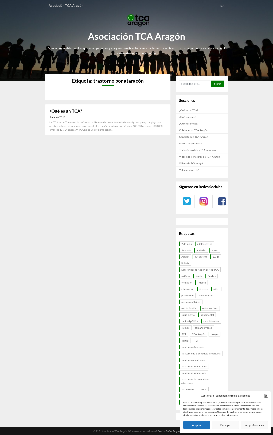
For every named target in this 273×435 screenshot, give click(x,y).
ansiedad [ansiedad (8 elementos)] (201, 250)
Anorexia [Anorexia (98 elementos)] (186, 250)
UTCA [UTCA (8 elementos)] (203, 389)
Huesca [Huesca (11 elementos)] (202, 282)
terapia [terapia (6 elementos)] (215, 334)
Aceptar (196, 425)
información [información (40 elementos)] (187, 289)
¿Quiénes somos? (188, 123)
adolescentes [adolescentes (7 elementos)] (204, 243)
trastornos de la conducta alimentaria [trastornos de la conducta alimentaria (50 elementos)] (195, 381)
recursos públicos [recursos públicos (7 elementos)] (191, 301)
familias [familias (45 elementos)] (212, 276)
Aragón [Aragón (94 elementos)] (185, 256)
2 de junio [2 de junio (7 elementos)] (186, 243)
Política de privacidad (190, 143)
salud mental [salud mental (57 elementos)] (188, 314)
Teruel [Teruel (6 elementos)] (185, 340)
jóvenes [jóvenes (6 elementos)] (204, 289)
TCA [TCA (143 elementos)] (183, 334)
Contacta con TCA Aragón (193, 136)
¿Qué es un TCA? (65, 111)
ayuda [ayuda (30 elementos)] (216, 256)
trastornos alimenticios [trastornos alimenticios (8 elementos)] (193, 372)
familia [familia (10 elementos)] (199, 276)
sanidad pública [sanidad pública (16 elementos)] (189, 321)
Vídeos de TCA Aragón (191, 163)
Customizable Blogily (168, 431)
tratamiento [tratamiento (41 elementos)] (187, 389)
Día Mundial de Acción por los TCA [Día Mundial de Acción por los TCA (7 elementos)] (200, 269)
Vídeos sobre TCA (189, 169)
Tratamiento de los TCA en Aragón (198, 150)
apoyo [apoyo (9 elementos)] (215, 250)
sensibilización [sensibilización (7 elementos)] (211, 321)
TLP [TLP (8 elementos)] (196, 340)
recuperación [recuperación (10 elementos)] (206, 295)
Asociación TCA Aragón (67, 5)
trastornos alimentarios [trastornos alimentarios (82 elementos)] (194, 366)
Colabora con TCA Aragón (193, 130)
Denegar (225, 425)
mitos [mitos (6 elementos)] (216, 289)
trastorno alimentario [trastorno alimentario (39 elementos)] (192, 347)
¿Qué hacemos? (187, 116)
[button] (266, 395)
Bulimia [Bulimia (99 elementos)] (185, 263)
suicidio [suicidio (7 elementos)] (185, 327)
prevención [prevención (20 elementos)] (187, 295)
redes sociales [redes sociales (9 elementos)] (210, 308)
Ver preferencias (254, 425)
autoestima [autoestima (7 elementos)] (201, 256)
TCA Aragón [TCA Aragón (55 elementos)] (198, 334)
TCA (221, 5)
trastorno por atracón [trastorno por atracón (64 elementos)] (193, 359)
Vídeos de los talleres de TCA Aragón (199, 156)
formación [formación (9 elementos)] (186, 282)
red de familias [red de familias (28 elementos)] (189, 308)
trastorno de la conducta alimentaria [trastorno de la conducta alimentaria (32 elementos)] (201, 353)
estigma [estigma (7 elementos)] (185, 276)
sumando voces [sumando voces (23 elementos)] (203, 327)
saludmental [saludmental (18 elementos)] (207, 314)
